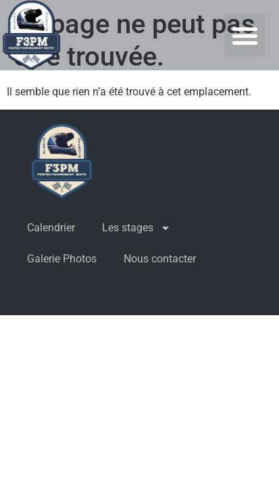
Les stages (136, 228)
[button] (245, 35)
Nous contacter (160, 258)
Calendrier (51, 227)
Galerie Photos (62, 258)
